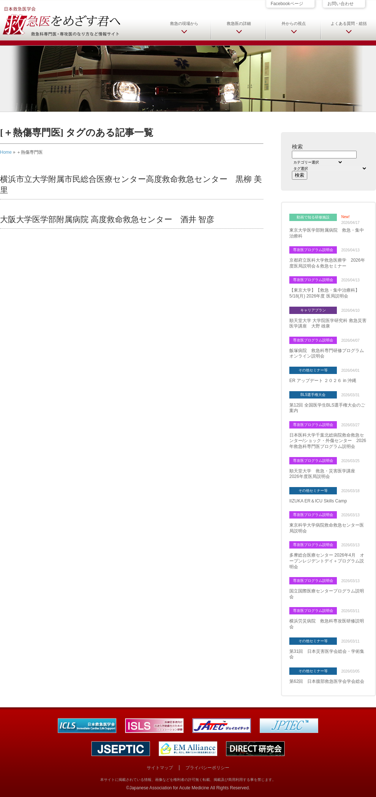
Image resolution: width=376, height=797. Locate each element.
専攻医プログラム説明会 (313, 250)
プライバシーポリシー (207, 767)
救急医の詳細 (239, 23)
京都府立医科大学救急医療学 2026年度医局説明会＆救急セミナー (327, 263)
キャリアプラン (313, 310)
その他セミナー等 (313, 370)
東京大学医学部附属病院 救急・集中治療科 (326, 233)
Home (6, 152)
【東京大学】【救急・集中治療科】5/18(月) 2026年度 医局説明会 (324, 293)
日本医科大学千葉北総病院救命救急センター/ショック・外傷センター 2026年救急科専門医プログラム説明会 (327, 441)
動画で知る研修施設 (313, 217)
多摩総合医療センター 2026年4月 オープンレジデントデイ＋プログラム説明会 (326, 561)
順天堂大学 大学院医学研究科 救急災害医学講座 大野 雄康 (327, 323)
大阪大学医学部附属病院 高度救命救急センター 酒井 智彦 (107, 219)
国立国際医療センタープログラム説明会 (326, 593)
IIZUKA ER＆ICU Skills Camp (318, 501)
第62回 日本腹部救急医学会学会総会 (326, 681)
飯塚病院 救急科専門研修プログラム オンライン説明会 (328, 353)
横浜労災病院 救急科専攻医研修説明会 (326, 623)
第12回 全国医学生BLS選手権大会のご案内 (327, 408)
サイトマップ (160, 767)
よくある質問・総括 (349, 23)
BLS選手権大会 (313, 395)
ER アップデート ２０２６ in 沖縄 (322, 380)
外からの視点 (294, 23)
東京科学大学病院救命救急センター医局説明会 (326, 528)
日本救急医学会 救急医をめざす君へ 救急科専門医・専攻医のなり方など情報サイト (61, 21)
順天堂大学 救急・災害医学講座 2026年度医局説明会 (324, 473)
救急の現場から (184, 23)
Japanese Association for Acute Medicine (169, 787)
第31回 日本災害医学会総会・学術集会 (326, 654)
